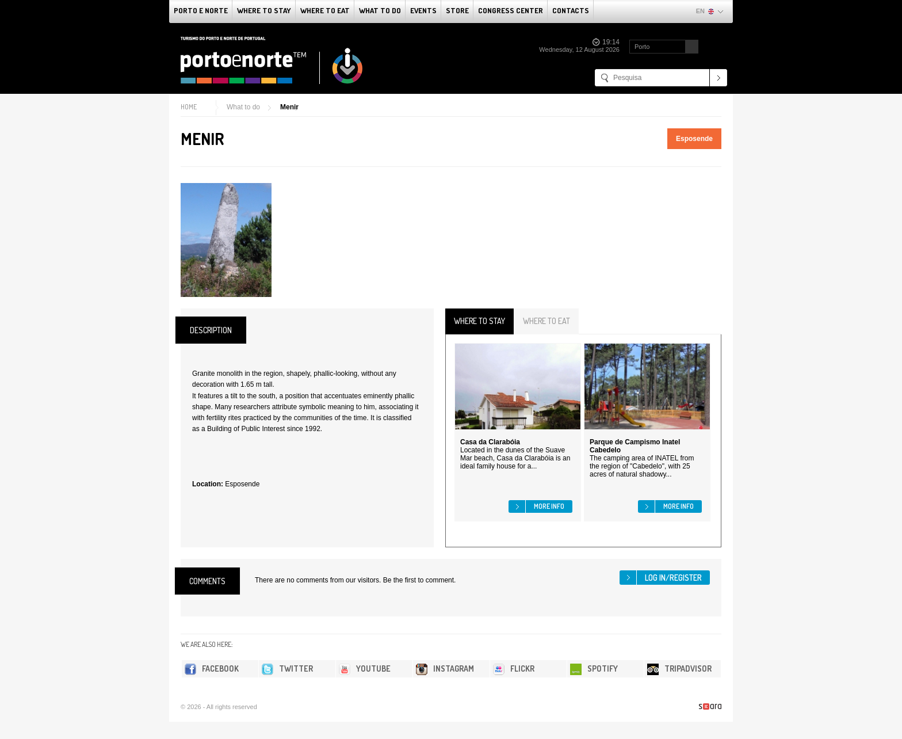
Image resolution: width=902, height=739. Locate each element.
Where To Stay (264, 10)
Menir (289, 107)
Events (423, 10)
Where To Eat (325, 10)
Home (189, 106)
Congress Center (510, 10)
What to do (380, 10)
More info (549, 506)
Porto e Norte (201, 10)
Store (457, 10)
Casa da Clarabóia (490, 442)
